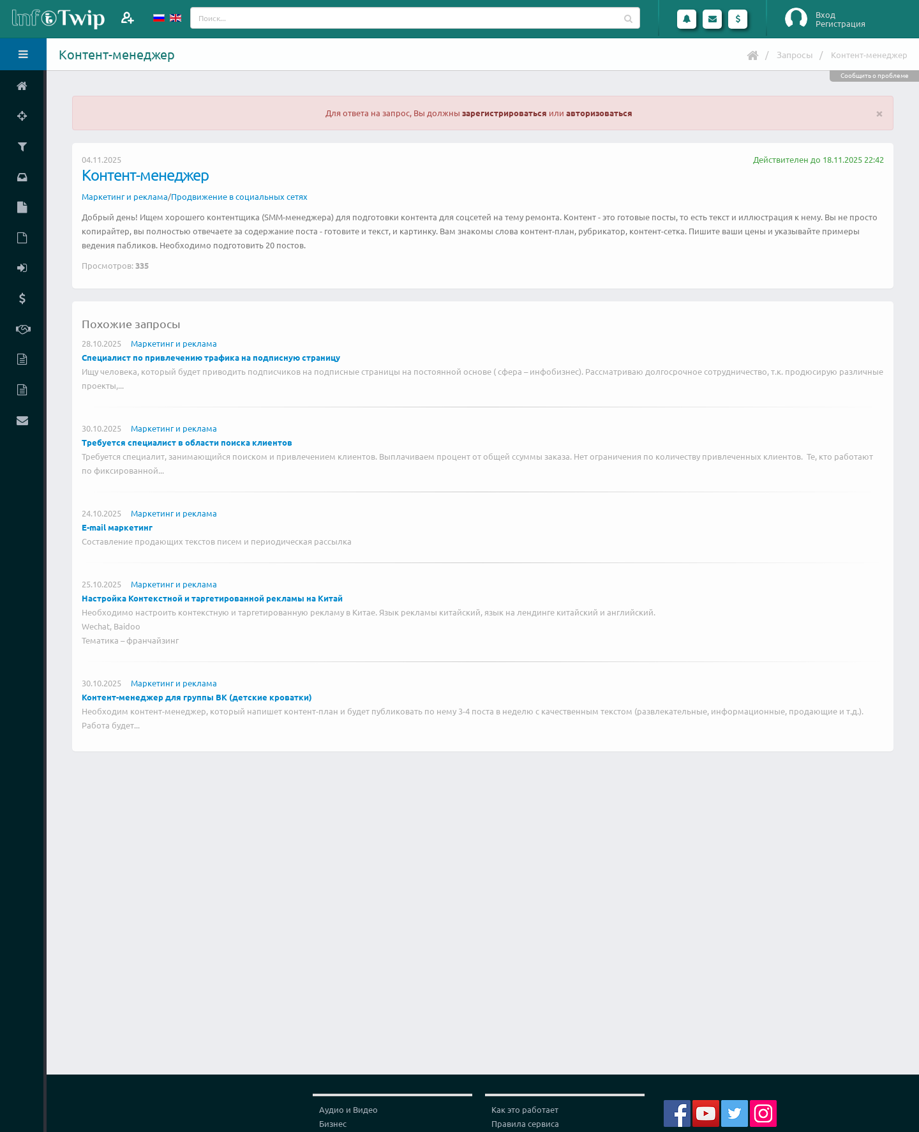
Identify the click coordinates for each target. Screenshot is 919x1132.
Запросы (795, 54)
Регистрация (840, 23)
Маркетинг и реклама (125, 196)
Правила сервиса (525, 1123)
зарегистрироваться (504, 112)
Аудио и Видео (348, 1109)
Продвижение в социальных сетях (239, 196)
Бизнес (333, 1123)
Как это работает (524, 1109)
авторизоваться (599, 112)
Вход (825, 14)
